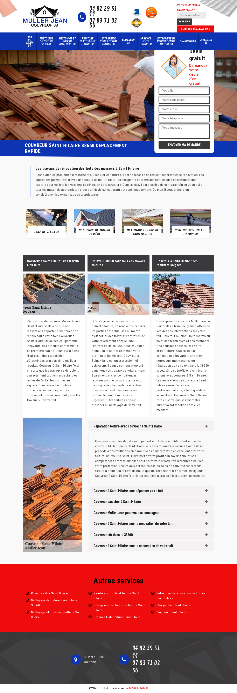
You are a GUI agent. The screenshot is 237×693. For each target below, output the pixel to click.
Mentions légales (137, 688)
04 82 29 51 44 (103, 11)
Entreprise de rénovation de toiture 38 (166, 41)
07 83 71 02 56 (103, 23)
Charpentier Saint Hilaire (173, 605)
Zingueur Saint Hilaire (171, 612)
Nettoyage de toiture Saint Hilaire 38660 (54, 603)
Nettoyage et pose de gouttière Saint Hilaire (57, 615)
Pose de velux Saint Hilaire (49, 593)
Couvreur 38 (128, 41)
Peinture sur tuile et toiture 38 (87, 41)
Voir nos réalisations (195, 29)
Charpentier (188, 41)
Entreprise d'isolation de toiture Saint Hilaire (120, 608)
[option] (47, 223)
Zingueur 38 (206, 41)
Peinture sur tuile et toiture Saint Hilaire (116, 596)
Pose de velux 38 (29, 41)
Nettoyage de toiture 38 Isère (46, 41)
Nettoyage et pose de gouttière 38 (67, 41)
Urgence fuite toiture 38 (145, 41)
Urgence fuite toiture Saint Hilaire (117, 617)
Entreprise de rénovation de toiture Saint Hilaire (180, 596)
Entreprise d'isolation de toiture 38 (108, 41)
